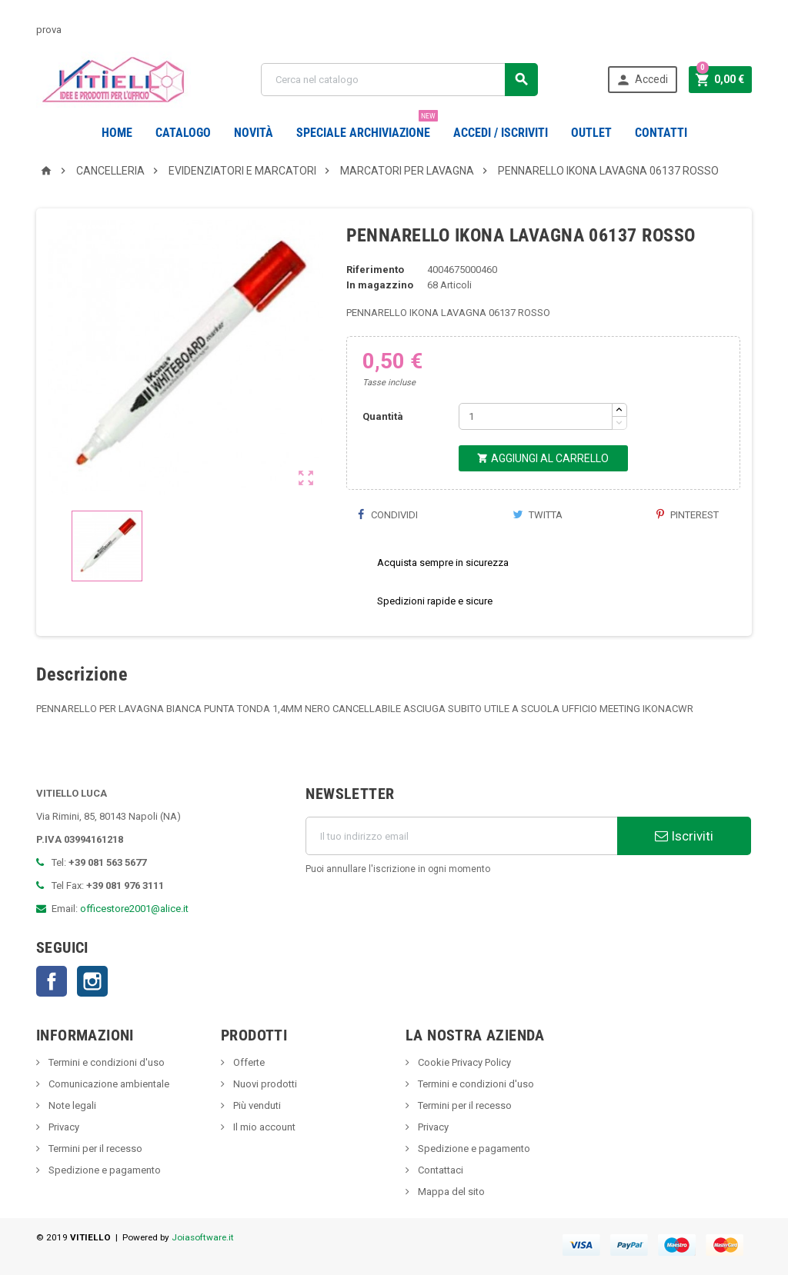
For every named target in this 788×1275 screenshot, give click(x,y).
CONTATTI (661, 132)
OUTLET (591, 132)
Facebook (51, 981)
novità (253, 132)
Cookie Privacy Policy (463, 1062)
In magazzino (379, 285)
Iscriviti (684, 836)
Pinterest (687, 515)
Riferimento (375, 269)
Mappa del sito (450, 1191)
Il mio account (263, 1127)
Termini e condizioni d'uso (105, 1062)
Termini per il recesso (94, 1148)
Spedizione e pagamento (103, 1170)
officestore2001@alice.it (134, 908)
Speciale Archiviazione (367, 127)
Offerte (248, 1062)
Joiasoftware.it (203, 1237)
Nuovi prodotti (264, 1084)
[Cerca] (399, 79)
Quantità (382, 416)
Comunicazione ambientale (107, 1084)
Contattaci (439, 1170)
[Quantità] (536, 416)
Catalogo (183, 132)
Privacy (62, 1127)
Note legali (71, 1105)
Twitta (538, 515)
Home (117, 132)
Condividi (388, 515)
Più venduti (256, 1105)
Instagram (92, 981)
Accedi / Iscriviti (500, 132)
